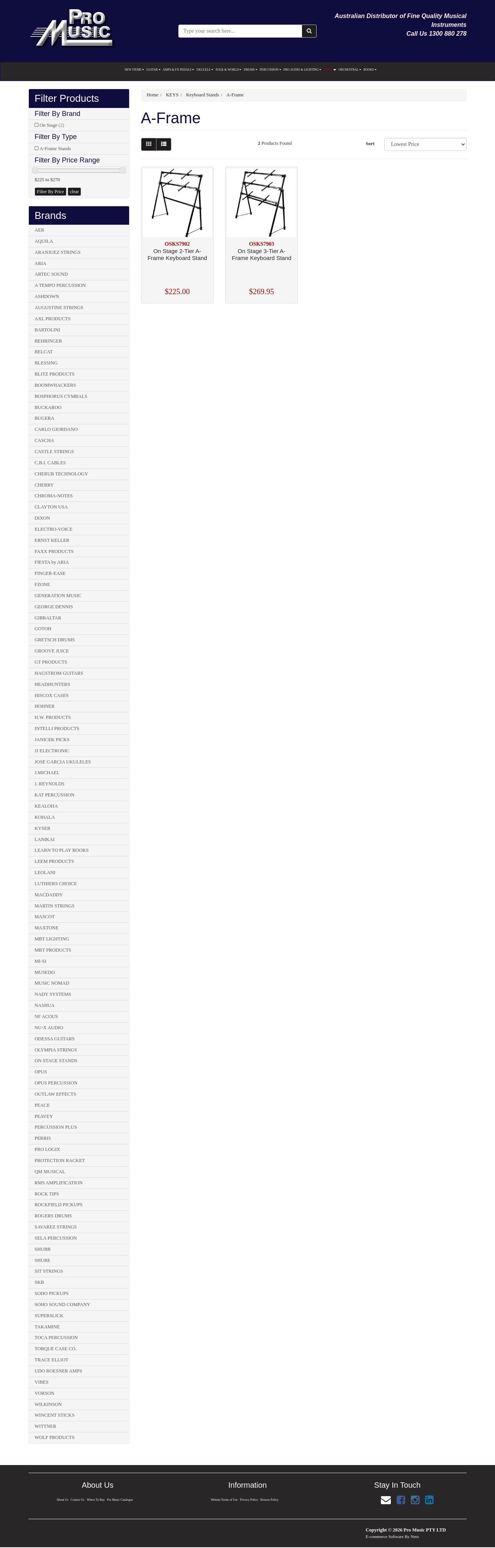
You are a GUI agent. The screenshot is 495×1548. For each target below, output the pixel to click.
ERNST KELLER (52, 540)
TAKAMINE (47, 1326)
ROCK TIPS (47, 1194)
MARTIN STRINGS (55, 906)
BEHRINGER (48, 341)
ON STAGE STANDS (56, 1060)
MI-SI (41, 961)
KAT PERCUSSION (55, 795)
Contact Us (77, 1500)
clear (74, 191)
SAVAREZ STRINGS (56, 1227)
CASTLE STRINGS (54, 451)
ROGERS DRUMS (53, 1216)
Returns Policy (270, 1500)
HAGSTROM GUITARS (59, 673)
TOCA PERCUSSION (56, 1337)
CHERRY (44, 485)
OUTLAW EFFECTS (55, 1094)
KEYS (330, 69)
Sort (369, 143)
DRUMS (250, 69)
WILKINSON (48, 1404)
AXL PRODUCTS (53, 318)
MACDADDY (49, 894)
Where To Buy (95, 1500)
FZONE (42, 584)
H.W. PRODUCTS (53, 717)
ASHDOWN (47, 296)
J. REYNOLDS (50, 783)
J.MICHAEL (47, 772)
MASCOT (45, 916)
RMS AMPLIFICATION (59, 1182)
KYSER (42, 828)
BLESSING (46, 363)
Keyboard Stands (202, 95)
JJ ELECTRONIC (52, 750)
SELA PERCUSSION (56, 1238)
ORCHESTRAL (350, 69)
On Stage (52, 125)
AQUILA (44, 241)
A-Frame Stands (55, 148)
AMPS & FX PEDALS (178, 69)
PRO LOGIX (47, 1149)
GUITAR (153, 69)
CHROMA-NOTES (54, 495)
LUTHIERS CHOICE (56, 883)
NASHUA (45, 1005)
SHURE (42, 1260)
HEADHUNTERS (52, 684)
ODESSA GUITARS (55, 1038)
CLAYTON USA (51, 507)
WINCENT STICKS (55, 1415)
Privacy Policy (249, 1500)
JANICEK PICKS (52, 739)
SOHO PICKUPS (52, 1293)
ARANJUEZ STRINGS (58, 252)
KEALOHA (46, 806)
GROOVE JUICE (52, 651)
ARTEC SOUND (51, 274)
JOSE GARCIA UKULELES (63, 762)
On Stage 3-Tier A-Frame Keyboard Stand (261, 254)
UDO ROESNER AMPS (58, 1371)
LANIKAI (45, 839)
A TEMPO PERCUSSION (60, 285)
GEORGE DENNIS (54, 606)
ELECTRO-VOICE (54, 529)
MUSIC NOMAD (52, 983)
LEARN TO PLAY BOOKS (62, 850)
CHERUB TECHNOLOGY (61, 474)
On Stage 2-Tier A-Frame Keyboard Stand (177, 254)
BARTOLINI (47, 330)
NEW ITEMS (134, 69)
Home (153, 95)
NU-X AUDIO (49, 1027)
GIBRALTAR (48, 618)
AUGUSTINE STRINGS (59, 307)
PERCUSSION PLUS (56, 1127)
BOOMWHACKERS (55, 385)
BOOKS (370, 69)
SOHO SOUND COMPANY (62, 1304)
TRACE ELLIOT (51, 1360)
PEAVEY (44, 1116)
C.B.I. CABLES (50, 462)
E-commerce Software (385, 1536)
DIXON (42, 518)
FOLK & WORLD (228, 69)
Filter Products (67, 98)
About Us (62, 1500)
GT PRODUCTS (51, 662)
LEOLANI (45, 872)
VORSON (44, 1393)
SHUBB (43, 1249)
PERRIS (43, 1138)
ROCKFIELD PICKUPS (59, 1204)
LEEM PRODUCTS (54, 861)
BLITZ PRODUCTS (55, 374)
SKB (39, 1282)
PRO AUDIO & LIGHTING (302, 69)
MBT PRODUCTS (53, 950)
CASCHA (44, 440)
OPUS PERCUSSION (56, 1083)
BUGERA (44, 418)
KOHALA (45, 817)
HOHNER (45, 706)
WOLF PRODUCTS (55, 1437)
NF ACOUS (46, 1016)
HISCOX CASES (52, 695)
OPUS (41, 1071)
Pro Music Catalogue (120, 1500)
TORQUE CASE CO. (55, 1348)
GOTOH (43, 628)
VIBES (41, 1382)
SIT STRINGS (49, 1271)
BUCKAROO (48, 407)
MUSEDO (45, 972)
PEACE (42, 1105)
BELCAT (44, 351)
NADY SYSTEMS (53, 994)
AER (39, 230)
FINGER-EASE (50, 573)
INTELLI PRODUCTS (57, 728)
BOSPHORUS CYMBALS (61, 396)
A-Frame (235, 95)
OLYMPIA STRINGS (56, 1050)
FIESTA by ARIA (52, 562)
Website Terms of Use (224, 1500)
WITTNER (45, 1426)
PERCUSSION (270, 69)
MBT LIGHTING (52, 939)
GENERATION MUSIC (58, 595)
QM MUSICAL (50, 1171)
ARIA (41, 263)
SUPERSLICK (49, 1315)
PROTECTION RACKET (60, 1160)
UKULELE (204, 69)
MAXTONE (46, 927)
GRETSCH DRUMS (55, 639)
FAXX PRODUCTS (54, 551)
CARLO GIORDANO (56, 429)
